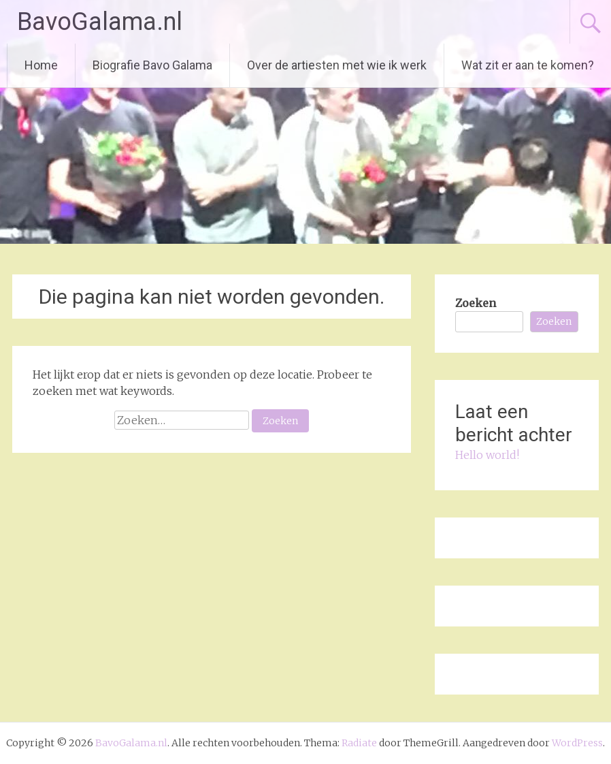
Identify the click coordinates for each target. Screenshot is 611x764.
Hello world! (487, 455)
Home (41, 65)
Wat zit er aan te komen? (527, 65)
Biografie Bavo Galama (152, 65)
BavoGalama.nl (99, 21)
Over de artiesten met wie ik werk (337, 65)
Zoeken (475, 303)
